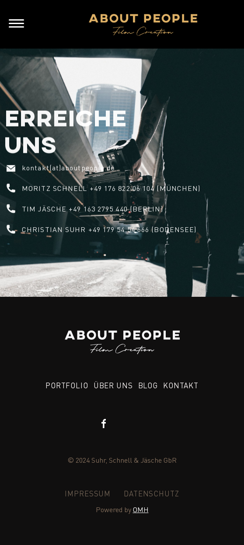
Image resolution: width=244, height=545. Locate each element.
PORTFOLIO (66, 385)
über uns (113, 385)
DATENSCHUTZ (151, 493)
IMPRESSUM (88, 493)
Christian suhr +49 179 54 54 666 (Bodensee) (109, 229)
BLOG (148, 385)
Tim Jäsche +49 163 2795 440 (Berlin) (92, 208)
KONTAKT (181, 385)
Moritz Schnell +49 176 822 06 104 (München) (111, 188)
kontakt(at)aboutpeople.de (68, 167)
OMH (141, 509)
